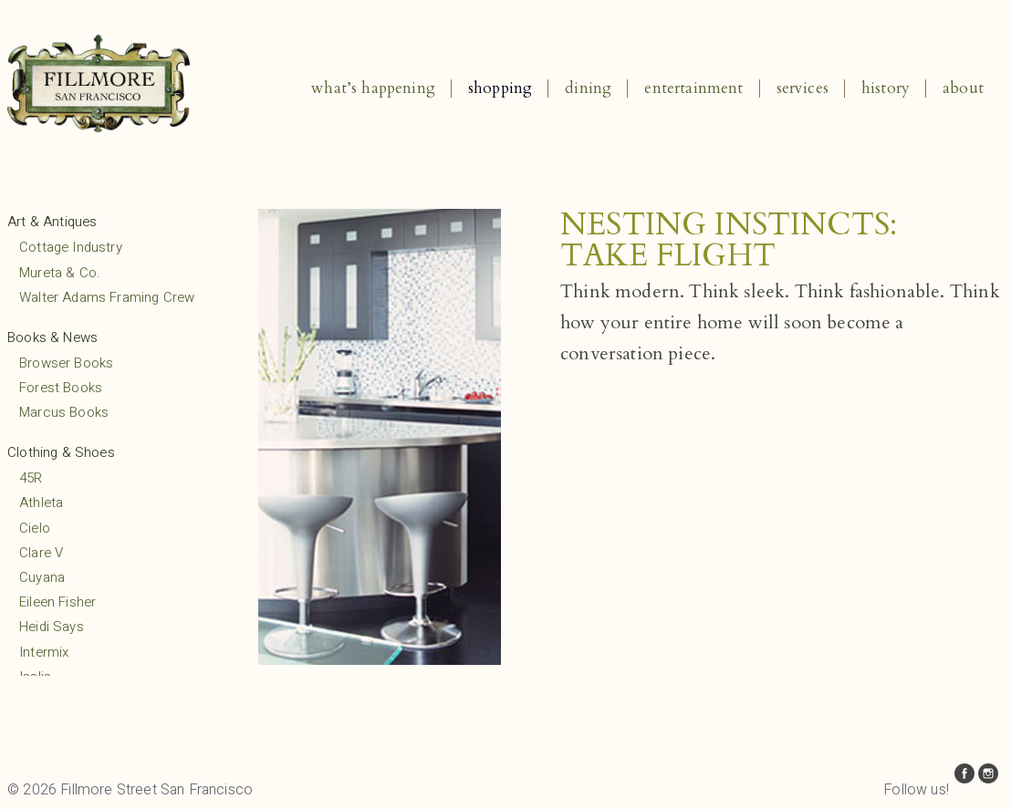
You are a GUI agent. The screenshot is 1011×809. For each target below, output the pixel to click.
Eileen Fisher (57, 602)
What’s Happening (373, 88)
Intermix (43, 652)
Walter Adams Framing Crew (106, 297)
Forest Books (60, 388)
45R (31, 478)
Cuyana (42, 577)
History (885, 88)
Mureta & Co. (59, 273)
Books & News (52, 337)
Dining (588, 88)
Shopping (500, 88)
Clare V (41, 553)
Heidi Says (51, 627)
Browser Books (66, 363)
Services (802, 88)
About (963, 88)
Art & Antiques (52, 222)
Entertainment (693, 88)
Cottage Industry (70, 247)
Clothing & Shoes (61, 452)
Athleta (41, 503)
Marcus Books (64, 412)
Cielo (34, 528)
